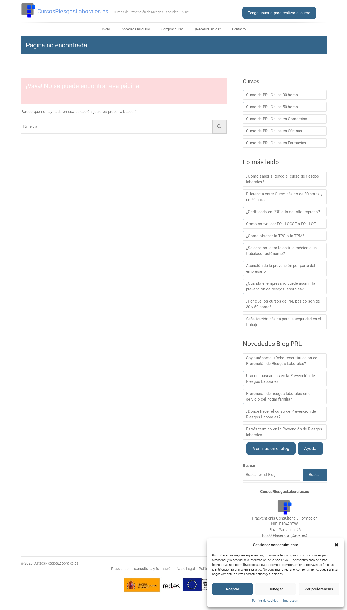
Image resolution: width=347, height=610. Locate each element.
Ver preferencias (318, 589)
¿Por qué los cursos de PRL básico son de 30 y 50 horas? (283, 304)
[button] (336, 545)
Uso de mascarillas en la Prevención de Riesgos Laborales (280, 378)
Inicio (106, 29)
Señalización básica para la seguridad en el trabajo (283, 322)
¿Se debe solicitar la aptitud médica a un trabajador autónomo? (281, 251)
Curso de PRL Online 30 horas (272, 95)
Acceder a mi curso (135, 29)
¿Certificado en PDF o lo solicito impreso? (283, 211)
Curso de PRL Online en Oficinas (274, 131)
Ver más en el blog (271, 448)
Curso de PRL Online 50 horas (272, 107)
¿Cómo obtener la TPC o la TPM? (275, 235)
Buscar (315, 474)
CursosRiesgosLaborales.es (72, 11)
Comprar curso (172, 29)
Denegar (275, 589)
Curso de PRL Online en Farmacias (276, 143)
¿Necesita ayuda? (208, 29)
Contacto (239, 29)
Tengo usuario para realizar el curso (279, 12)
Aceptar (232, 589)
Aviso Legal (186, 569)
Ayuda (310, 448)
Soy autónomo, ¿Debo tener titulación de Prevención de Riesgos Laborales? (281, 361)
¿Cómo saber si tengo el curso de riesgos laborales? (282, 179)
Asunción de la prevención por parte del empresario (280, 268)
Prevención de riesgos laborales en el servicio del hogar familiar (278, 396)
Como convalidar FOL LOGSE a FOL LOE (281, 223)
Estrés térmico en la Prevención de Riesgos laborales (284, 432)
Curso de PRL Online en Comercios (276, 119)
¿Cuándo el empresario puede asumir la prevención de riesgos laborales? (280, 286)
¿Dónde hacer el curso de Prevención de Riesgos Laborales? (281, 414)
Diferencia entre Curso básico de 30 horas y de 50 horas (284, 197)
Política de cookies (265, 600)
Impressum (291, 600)
